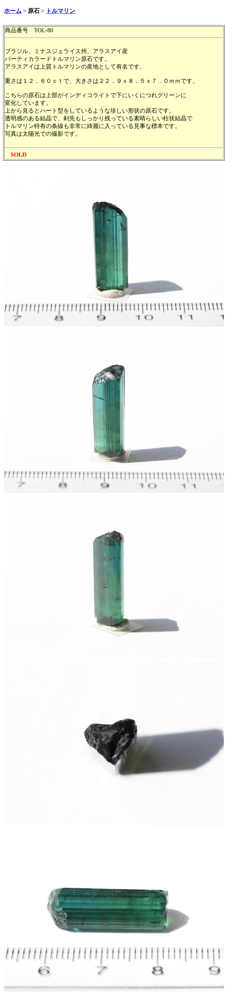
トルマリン (60, 11)
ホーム (13, 11)
